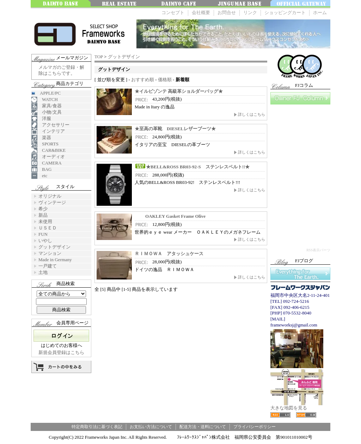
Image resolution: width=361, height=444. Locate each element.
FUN (43, 234)
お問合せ (227, 12)
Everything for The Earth (300, 274)
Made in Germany (55, 259)
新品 (43, 215)
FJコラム (300, 98)
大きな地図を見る (296, 405)
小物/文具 (46, 112)
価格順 (165, 79)
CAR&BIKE (48, 151)
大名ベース (61, 4)
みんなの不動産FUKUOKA (121, 4)
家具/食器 (46, 106)
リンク (250, 12)
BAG (41, 170)
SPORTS (45, 144)
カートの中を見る (61, 367)
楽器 (41, 138)
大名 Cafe (180, 4)
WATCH (44, 100)
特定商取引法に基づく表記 (97, 426)
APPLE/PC (46, 93)
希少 (43, 208)
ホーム (320, 12)
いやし (45, 240)
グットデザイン (124, 56)
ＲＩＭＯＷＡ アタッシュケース (169, 253)
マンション (49, 253)
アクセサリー (50, 125)
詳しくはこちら (249, 114)
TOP (98, 56)
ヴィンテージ (52, 202)
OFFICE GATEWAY (300, 4)
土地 (43, 272)
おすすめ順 (142, 79)
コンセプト (172, 12)
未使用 (45, 221)
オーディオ (48, 157)
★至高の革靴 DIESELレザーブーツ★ (175, 128)
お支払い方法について (151, 426)
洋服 (41, 119)
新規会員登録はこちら (61, 352)
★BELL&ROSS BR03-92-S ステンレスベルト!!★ (192, 166)
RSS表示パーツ (318, 250)
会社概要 (201, 12)
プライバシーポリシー (254, 426)
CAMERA (46, 163)
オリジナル (49, 196)
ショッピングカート (285, 12)
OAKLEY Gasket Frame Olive (170, 216)
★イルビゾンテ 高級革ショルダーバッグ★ (179, 91)
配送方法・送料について (202, 426)
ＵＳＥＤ (47, 227)
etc (39, 176)
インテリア (48, 131)
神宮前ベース (240, 4)
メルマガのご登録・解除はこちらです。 (61, 70)
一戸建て (47, 266)
